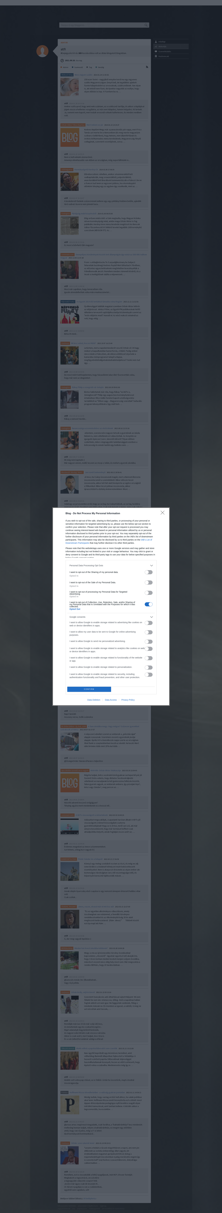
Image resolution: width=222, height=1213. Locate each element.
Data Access (111, 700)
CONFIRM (89, 689)
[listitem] (111, 565)
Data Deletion (93, 700)
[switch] (149, 572)
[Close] (163, 513)
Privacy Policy (128, 700)
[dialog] (111, 606)
